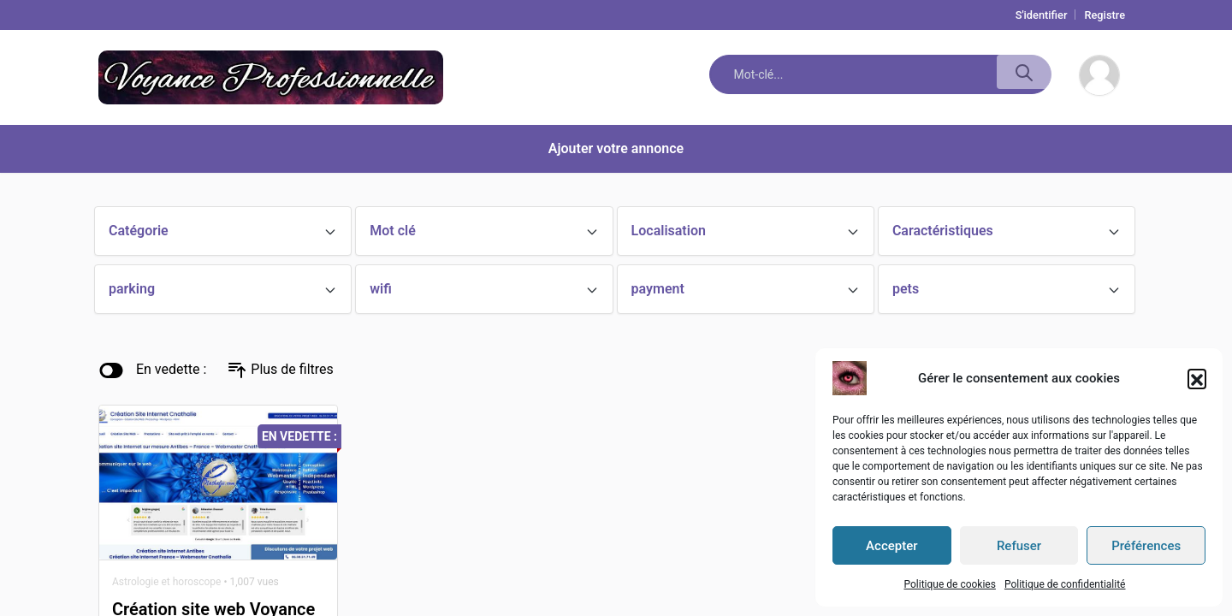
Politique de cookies (949, 584)
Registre (1104, 15)
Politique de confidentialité (1065, 584)
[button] (1196, 378)
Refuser (1019, 546)
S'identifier (1042, 15)
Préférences (1146, 546)
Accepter (891, 546)
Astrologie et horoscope (166, 582)
